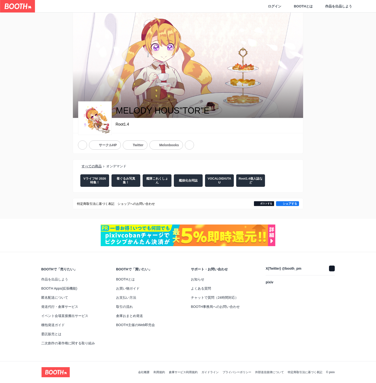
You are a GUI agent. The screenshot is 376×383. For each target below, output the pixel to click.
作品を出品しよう (338, 6)
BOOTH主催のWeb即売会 (135, 325)
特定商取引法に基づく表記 (305, 372)
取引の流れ (124, 307)
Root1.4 (122, 124)
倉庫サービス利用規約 (183, 372)
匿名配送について (54, 297)
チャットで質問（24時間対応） (214, 297)
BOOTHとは (303, 6)
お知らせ (197, 279)
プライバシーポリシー (237, 372)
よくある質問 (201, 288)
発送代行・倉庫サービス (59, 307)
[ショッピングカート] (364, 6)
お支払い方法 (126, 297)
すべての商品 (92, 166)
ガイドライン (210, 372)
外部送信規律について (269, 372)
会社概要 (144, 372)
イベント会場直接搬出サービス (64, 316)
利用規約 (159, 372)
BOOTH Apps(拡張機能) (59, 288)
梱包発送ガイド (53, 325)
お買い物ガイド (128, 288)
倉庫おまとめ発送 (129, 316)
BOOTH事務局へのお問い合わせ (215, 307)
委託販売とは (51, 334)
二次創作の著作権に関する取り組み (68, 343)
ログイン (274, 6)
